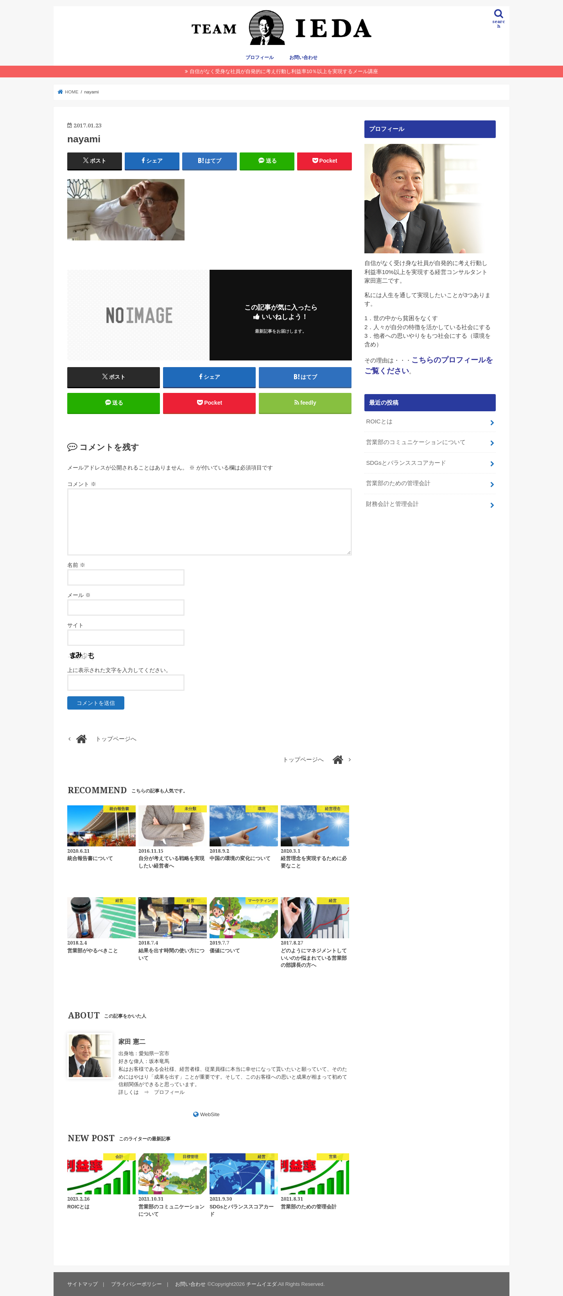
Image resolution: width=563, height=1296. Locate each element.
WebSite (210, 1114)
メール (79, 595)
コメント (81, 484)
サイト (75, 625)
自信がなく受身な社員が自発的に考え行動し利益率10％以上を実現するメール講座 (284, 71)
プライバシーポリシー (136, 1284)
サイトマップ (82, 1284)
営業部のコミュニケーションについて (416, 442)
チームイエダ (261, 1284)
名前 (76, 565)
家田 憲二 (131, 1041)
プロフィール (260, 57)
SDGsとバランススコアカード (406, 463)
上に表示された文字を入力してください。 (119, 670)
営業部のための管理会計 (398, 483)
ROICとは (379, 421)
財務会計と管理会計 (392, 504)
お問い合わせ (303, 57)
